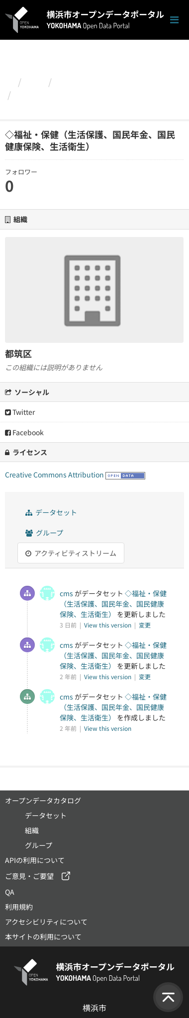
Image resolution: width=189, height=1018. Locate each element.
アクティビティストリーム (70, 553)
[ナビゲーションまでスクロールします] (174, 20)
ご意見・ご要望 (29, 876)
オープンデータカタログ (43, 800)
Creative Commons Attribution (54, 474)
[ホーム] (9, 81)
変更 (145, 625)
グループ (44, 533)
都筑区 (69, 81)
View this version (108, 625)
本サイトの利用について (43, 936)
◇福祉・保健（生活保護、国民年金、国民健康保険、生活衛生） (91, 101)
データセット (51, 512)
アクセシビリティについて (46, 922)
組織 (35, 81)
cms (66, 593)
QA (9, 892)
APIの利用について (35, 860)
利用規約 (19, 907)
